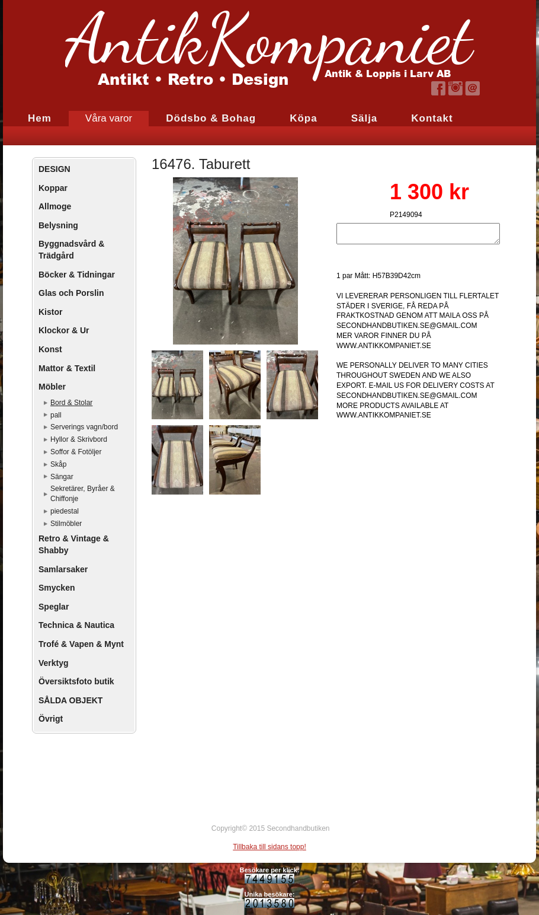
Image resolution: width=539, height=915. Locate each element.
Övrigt (50, 718)
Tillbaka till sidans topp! (269, 847)
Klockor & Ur (63, 330)
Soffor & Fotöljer (75, 452)
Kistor (50, 312)
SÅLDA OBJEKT (70, 700)
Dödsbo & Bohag (211, 118)
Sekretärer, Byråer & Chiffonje (82, 493)
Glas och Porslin (71, 293)
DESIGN (54, 169)
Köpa (303, 118)
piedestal (64, 511)
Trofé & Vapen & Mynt (81, 644)
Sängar (61, 477)
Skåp (58, 464)
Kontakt (432, 118)
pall (56, 415)
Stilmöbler (66, 523)
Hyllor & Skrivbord (78, 439)
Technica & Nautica (76, 625)
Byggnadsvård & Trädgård (71, 249)
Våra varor (108, 118)
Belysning (58, 225)
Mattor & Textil (66, 368)
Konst (50, 349)
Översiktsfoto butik (76, 681)
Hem (40, 118)
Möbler (52, 386)
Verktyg (53, 663)
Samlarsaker (63, 569)
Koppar (53, 188)
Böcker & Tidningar (76, 274)
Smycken (56, 587)
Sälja (364, 118)
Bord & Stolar (71, 402)
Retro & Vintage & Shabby (73, 544)
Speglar (53, 606)
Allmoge (54, 206)
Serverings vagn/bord (84, 427)
